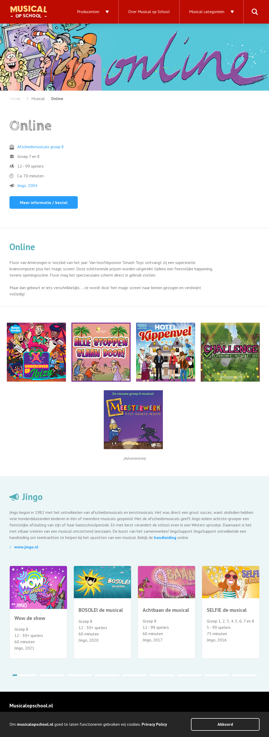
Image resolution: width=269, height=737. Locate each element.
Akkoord (225, 724)
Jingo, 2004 (27, 185)
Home (14, 98)
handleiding (165, 537)
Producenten (88, 11)
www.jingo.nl (26, 546)
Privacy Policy (154, 724)
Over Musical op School (149, 11)
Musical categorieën (206, 11)
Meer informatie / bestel (44, 202)
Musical (38, 98)
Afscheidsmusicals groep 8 (40, 146)
